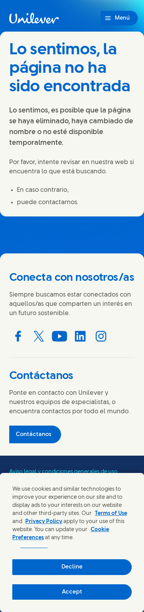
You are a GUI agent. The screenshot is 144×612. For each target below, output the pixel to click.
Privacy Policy (43, 522)
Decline (72, 567)
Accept (72, 592)
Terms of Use (111, 513)
